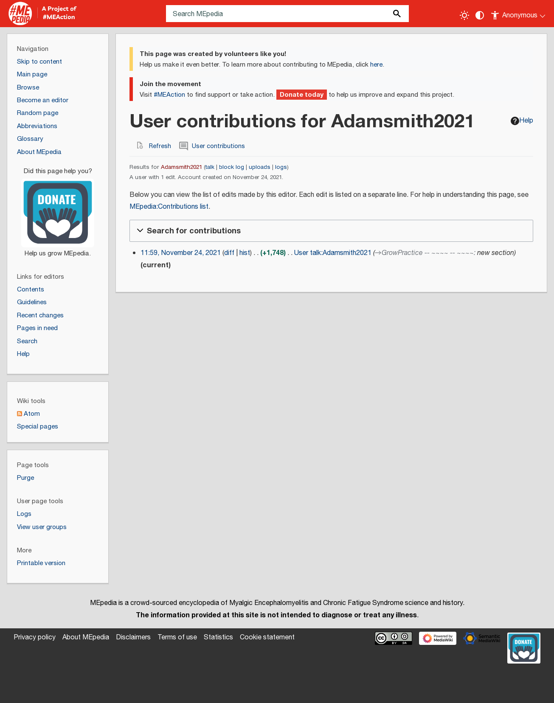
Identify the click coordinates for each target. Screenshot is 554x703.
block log (231, 167)
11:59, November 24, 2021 (181, 253)
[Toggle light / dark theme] (464, 15)
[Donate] (57, 208)
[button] (331, 231)
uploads (259, 167)
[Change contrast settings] (480, 15)
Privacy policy (35, 637)
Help (522, 120)
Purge (25, 478)
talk (209, 167)
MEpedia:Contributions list (168, 207)
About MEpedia (85, 637)
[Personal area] (518, 13)
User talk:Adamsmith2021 (332, 253)
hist (244, 253)
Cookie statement (267, 637)
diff (229, 253)
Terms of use (177, 637)
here (376, 65)
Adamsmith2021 (181, 167)
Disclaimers (133, 637)
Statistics (218, 637)
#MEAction (169, 95)
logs (281, 167)
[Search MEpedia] (287, 13)
